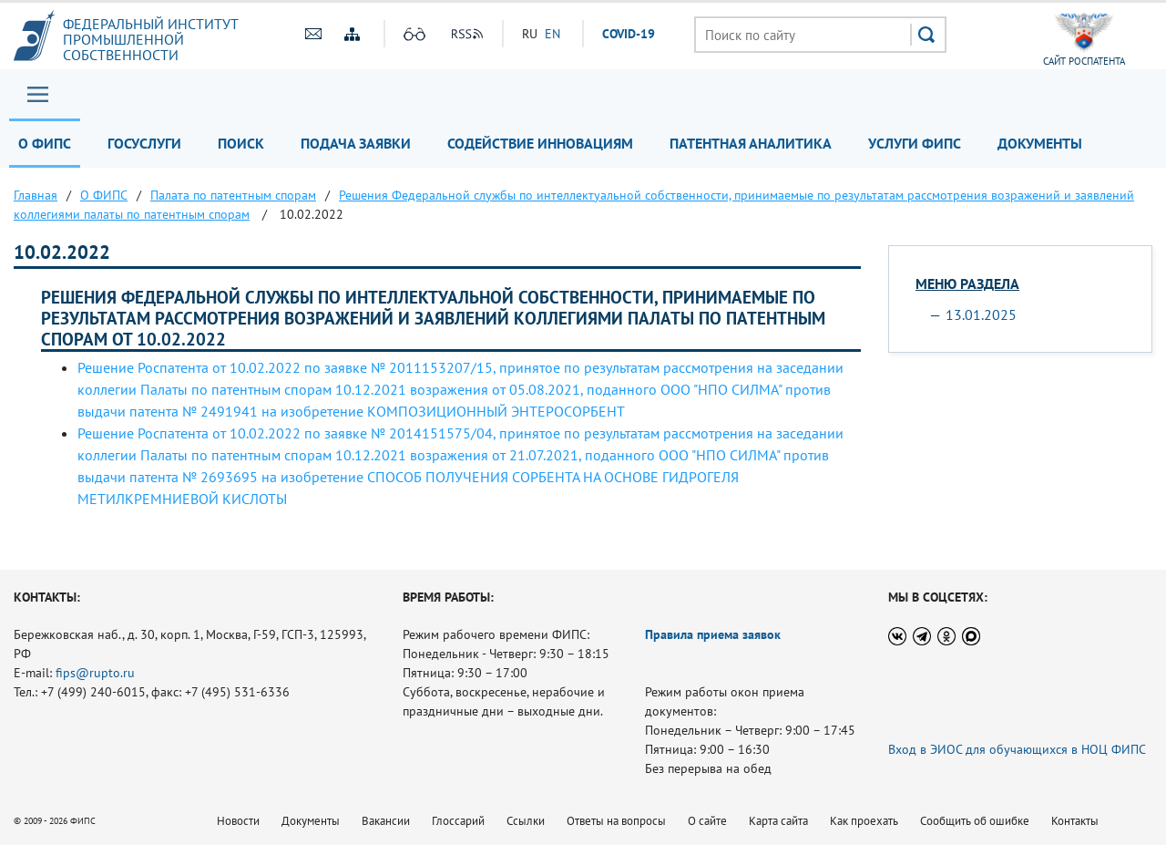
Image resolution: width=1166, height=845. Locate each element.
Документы (1039, 143)
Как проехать (864, 821)
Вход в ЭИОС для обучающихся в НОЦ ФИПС (1017, 749)
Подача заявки (356, 143)
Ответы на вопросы (616, 821)
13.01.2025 (981, 314)
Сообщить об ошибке (974, 821)
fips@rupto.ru (95, 673)
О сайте (707, 821)
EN (552, 34)
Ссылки (525, 821)
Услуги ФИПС (914, 143)
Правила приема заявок (713, 634)
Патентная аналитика (751, 143)
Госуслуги (144, 143)
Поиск (241, 143)
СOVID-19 (628, 34)
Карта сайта (778, 821)
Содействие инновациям (540, 143)
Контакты (1075, 821)
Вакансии (386, 821)
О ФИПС (44, 143)
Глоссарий (458, 821)
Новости (238, 821)
